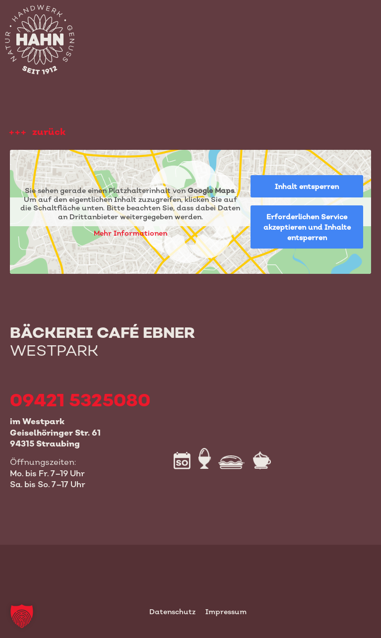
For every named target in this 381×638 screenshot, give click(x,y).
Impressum (226, 611)
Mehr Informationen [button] (130, 233)
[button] (22, 616)
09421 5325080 (80, 399)
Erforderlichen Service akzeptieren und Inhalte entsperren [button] (307, 227)
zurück (48, 132)
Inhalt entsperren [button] (307, 186)
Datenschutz (172, 611)
